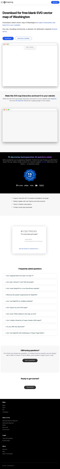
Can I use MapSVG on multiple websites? (19, 301)
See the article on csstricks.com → (29, 248)
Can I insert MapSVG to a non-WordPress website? (22, 288)
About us (4, 449)
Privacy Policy (6, 440)
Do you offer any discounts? (15, 326)
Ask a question (30, 360)
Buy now (55, 2)
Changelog (5, 412)
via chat (43, 162)
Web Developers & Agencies (10, 420)
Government (5, 429)
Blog (3, 451)
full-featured (19, 100)
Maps (3, 405)
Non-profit (5, 427)
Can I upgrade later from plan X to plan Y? (20, 275)
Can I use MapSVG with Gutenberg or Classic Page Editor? (25, 333)
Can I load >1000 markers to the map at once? (21, 314)
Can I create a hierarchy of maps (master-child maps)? (23, 320)
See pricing (30, 387)
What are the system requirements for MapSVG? (21, 295)
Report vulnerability (7, 453)
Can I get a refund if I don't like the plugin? (20, 282)
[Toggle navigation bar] (2, 2)
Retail (3, 425)
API (3, 409)
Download (8, 38)
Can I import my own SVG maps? (17, 307)
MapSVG (53, 99)
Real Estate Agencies (8, 423)
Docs (3, 407)
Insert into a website (23, 38)
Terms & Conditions (7, 438)
